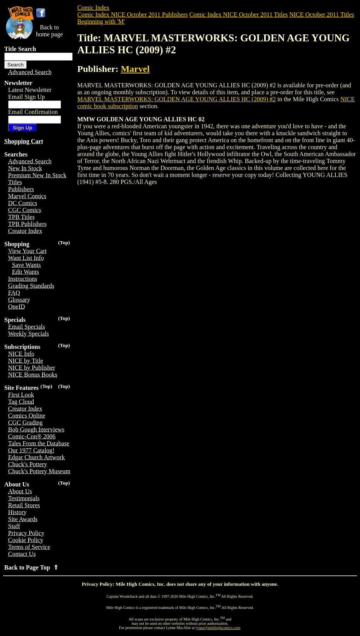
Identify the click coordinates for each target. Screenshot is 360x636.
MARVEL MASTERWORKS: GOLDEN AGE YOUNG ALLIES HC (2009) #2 (176, 99)
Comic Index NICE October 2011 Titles (238, 14)
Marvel (135, 69)
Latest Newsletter (29, 90)
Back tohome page (49, 30)
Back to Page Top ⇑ (31, 567)
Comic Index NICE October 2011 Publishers (132, 14)
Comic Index (93, 7)
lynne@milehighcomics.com (218, 628)
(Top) (64, 242)
